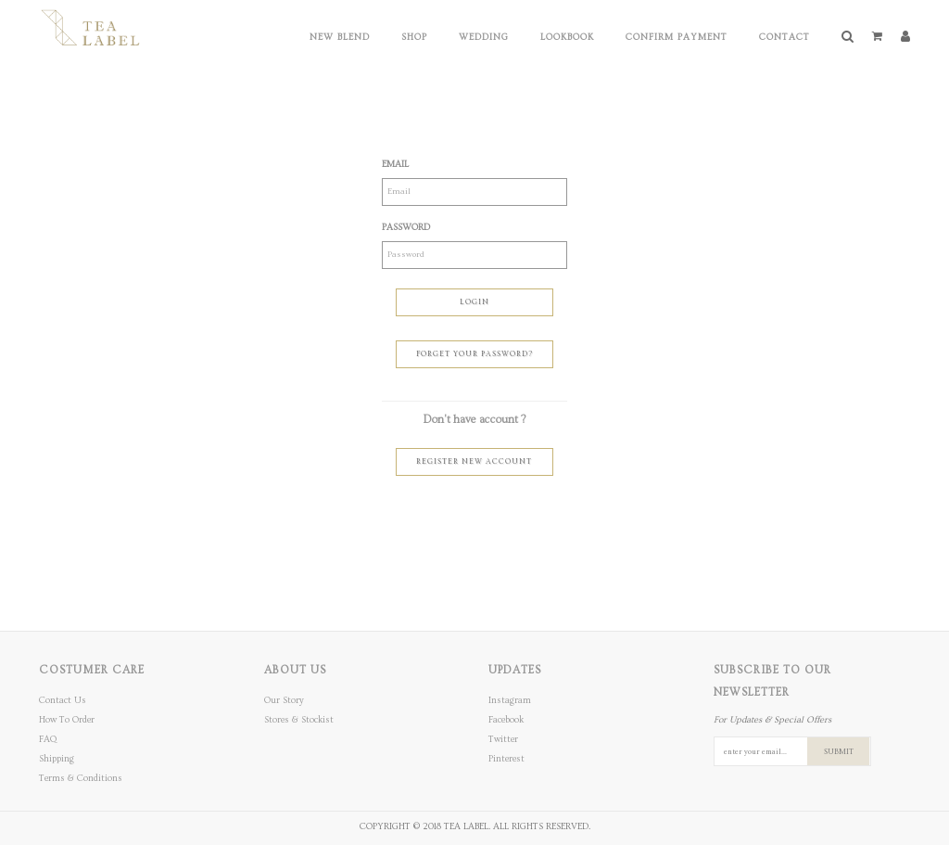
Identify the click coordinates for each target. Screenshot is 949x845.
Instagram (509, 700)
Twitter (503, 739)
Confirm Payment (677, 37)
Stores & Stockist (299, 719)
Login (474, 302)
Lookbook (567, 37)
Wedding (484, 37)
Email (395, 164)
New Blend (340, 37)
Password (406, 227)
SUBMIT (839, 752)
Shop (414, 37)
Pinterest (506, 758)
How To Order (67, 719)
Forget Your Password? (474, 354)
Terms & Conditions (80, 778)
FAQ (48, 739)
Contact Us (62, 700)
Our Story (284, 700)
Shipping (56, 758)
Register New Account (474, 461)
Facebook (506, 719)
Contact (784, 37)
